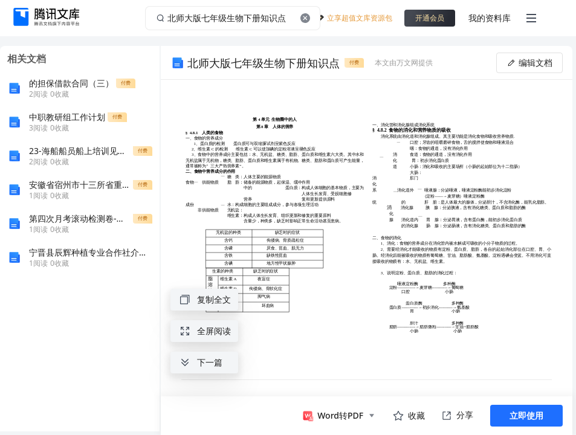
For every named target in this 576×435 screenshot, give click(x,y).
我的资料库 (489, 18)
